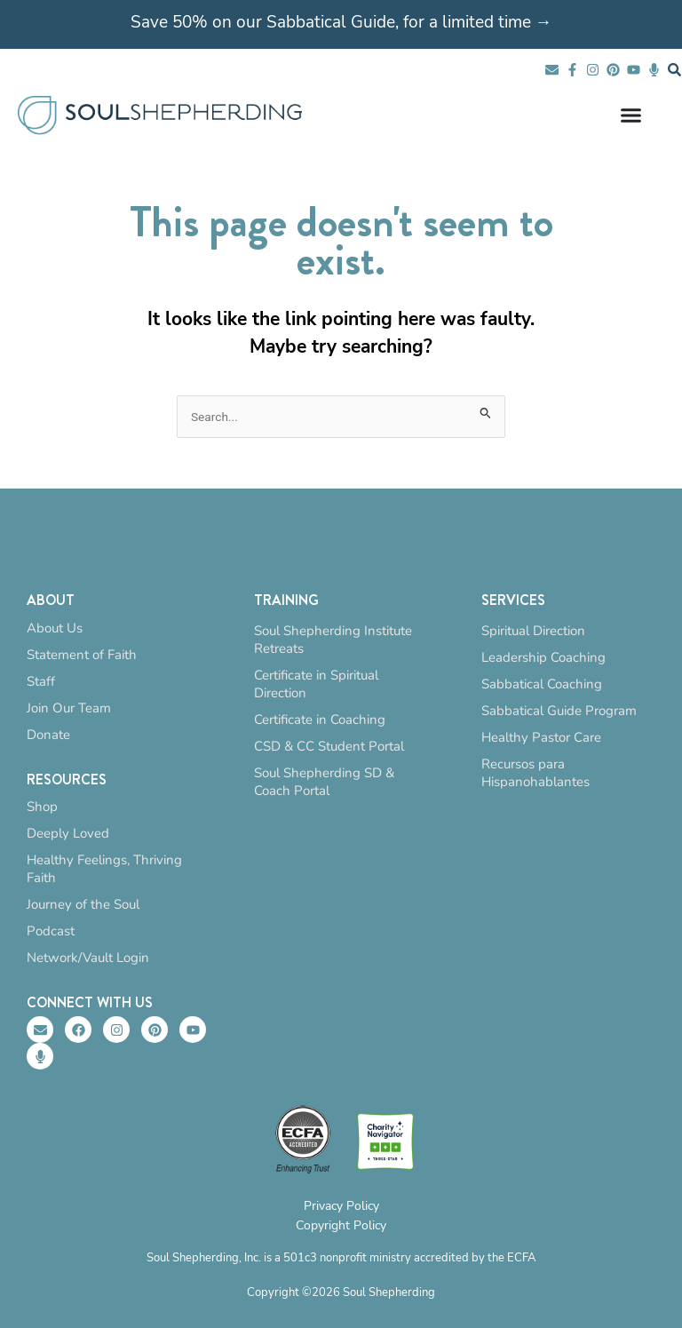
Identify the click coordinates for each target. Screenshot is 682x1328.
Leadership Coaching (543, 657)
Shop (42, 806)
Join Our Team (69, 708)
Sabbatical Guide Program (559, 711)
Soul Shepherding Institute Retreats (333, 639)
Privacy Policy (341, 1205)
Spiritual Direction (533, 631)
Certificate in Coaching (319, 719)
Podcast (51, 931)
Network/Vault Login (88, 957)
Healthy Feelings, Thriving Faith (104, 869)
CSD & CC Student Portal (329, 746)
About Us (55, 628)
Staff (41, 681)
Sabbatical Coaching (541, 684)
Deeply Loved (68, 833)
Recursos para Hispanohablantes (535, 773)
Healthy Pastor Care (541, 737)
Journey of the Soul (83, 904)
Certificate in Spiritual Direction (316, 684)
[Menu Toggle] (631, 115)
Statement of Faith (82, 655)
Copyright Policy (341, 1225)
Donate (48, 735)
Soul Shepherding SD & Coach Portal (324, 781)
